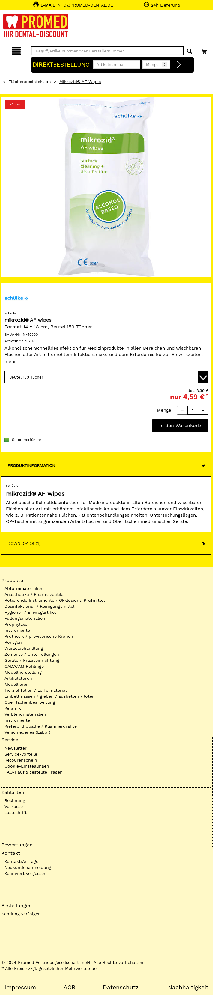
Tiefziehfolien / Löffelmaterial (35, 690)
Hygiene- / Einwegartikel (30, 612)
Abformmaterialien (24, 588)
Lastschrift (15, 812)
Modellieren (16, 684)
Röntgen (13, 642)
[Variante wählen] (106, 377)
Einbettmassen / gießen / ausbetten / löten (49, 696)
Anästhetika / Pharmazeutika (34, 594)
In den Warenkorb (180, 425)
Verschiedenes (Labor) (27, 732)
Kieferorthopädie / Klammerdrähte (40, 726)
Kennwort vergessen (25, 873)
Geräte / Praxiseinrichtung (31, 660)
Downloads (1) (24, 543)
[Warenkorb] (204, 50)
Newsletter (15, 748)
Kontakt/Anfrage (21, 861)
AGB (69, 987)
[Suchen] (189, 51)
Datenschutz (121, 987)
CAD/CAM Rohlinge (24, 666)
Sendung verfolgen (21, 913)
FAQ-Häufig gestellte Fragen (33, 772)
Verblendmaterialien (25, 714)
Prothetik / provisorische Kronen (38, 636)
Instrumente (17, 630)
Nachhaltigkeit (188, 987)
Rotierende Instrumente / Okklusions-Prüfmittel (54, 600)
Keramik (12, 708)
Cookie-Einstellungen (26, 766)
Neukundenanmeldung (27, 867)
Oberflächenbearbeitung (29, 702)
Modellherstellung (23, 672)
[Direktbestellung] (179, 64)
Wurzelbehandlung (23, 648)
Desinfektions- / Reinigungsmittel (39, 606)
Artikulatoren (18, 678)
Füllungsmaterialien (24, 618)
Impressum (20, 987)
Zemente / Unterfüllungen (31, 654)
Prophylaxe (15, 624)
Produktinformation (31, 465)
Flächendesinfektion (29, 81)
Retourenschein (20, 760)
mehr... (11, 361)
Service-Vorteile (20, 754)
